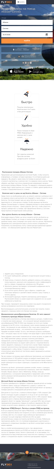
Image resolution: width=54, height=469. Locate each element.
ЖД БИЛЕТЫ (21, 2)
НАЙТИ (27, 41)
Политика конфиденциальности (34, 467)
